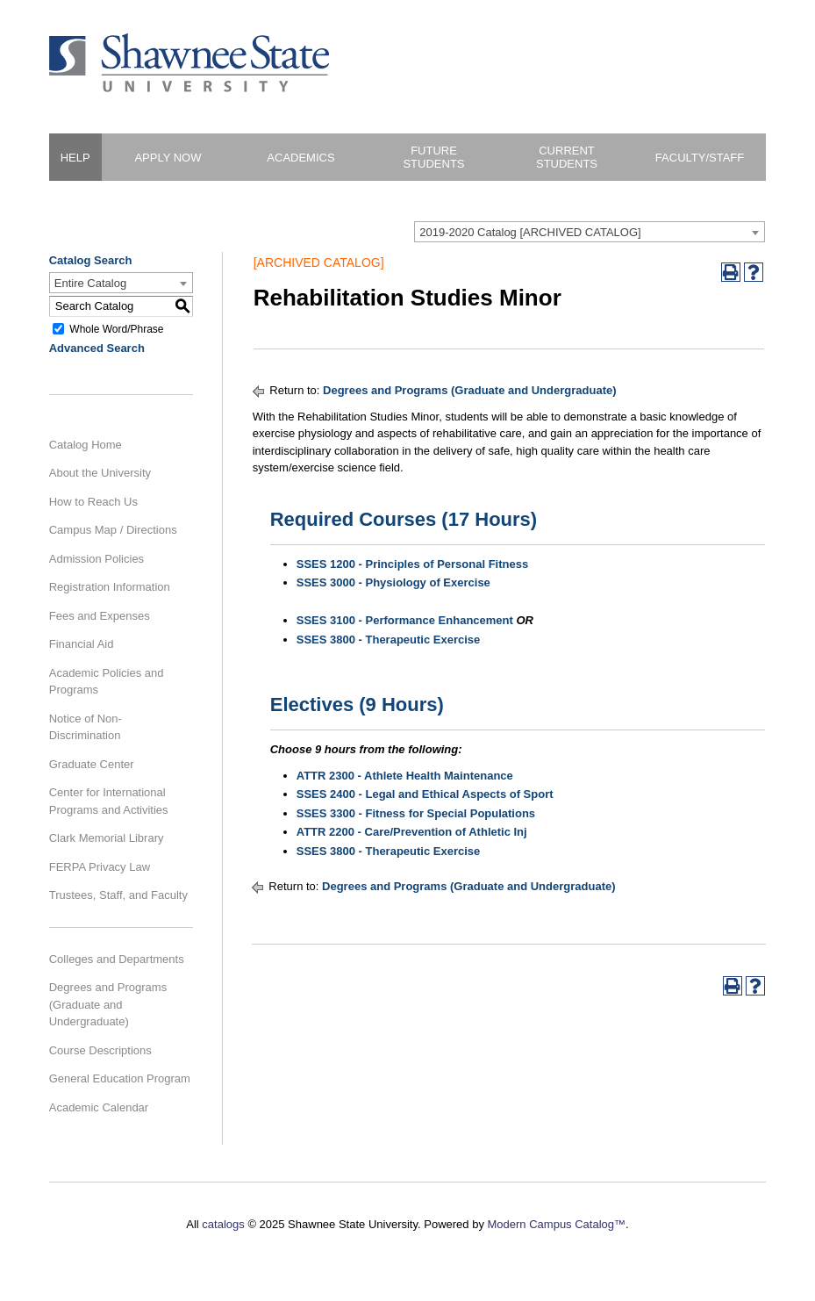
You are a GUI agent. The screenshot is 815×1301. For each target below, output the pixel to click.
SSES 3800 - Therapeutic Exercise (389, 639)
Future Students (433, 157)
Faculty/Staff (699, 157)
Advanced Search (97, 348)
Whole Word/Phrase (116, 328)
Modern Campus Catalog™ (557, 1224)
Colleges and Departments (116, 959)
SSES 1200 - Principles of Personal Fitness (412, 564)
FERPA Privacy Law (99, 866)
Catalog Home (85, 444)
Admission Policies (96, 558)
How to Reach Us (93, 501)
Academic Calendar (98, 1107)
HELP (75, 157)
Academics (300, 157)
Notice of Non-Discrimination (85, 727)
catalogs (223, 1224)
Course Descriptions (100, 1050)
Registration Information (109, 586)
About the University (100, 472)
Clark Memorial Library (106, 838)
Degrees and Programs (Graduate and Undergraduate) (108, 1004)
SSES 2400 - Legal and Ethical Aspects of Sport (425, 794)
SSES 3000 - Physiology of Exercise (393, 582)
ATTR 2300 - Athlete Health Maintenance (405, 775)
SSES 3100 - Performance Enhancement (405, 620)
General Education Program (119, 1078)
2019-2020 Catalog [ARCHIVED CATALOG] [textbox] (529, 232)
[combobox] (589, 231)
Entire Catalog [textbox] (90, 283)
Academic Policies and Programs (106, 681)
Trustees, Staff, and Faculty (118, 895)
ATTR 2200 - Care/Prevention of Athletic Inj (412, 831)
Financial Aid (81, 643)
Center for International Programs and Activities (108, 801)
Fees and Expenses (99, 615)
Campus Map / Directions (113, 529)
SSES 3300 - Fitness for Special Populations (416, 813)
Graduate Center (91, 764)
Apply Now (167, 157)
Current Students (566, 157)
